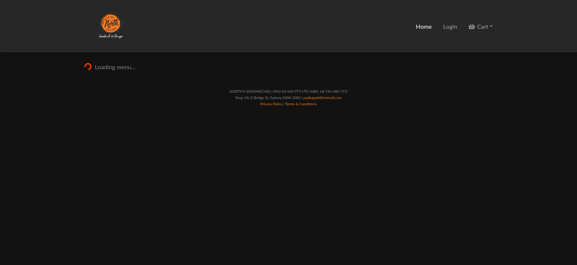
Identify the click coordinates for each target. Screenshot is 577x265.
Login (450, 26)
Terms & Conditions (301, 104)
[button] (480, 26)
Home (424, 26)
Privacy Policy (271, 104)
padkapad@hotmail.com (322, 97)
